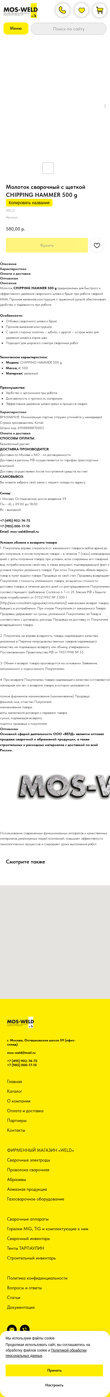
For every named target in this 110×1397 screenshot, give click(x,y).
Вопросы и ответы (24, 1287)
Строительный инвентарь (31, 1258)
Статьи (13, 1297)
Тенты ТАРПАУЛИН (25, 1248)
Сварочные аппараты (28, 1219)
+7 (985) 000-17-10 (22, 1065)
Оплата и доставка (25, 1110)
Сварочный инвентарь (28, 1238)
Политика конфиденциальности (37, 1278)
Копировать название (29, 202)
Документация (21, 1307)
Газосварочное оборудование (35, 1199)
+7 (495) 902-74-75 (22, 1061)
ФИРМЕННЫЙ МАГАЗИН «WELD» (40, 1150)
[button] (16, 28)
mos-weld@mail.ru (21, 1053)
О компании (19, 1101)
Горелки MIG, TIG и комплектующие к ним (47, 1228)
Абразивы (16, 1179)
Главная (14, 1081)
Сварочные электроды (28, 1160)
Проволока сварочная (28, 1169)
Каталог (14, 1091)
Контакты (16, 1130)
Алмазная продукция (27, 1189)
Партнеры (17, 1120)
